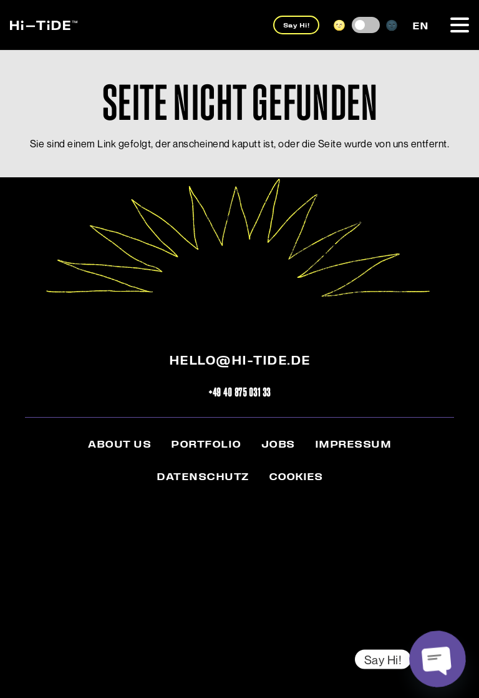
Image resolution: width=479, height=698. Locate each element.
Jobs (278, 443)
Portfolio (206, 443)
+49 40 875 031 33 (239, 391)
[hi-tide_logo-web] (43, 25)
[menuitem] (420, 25)
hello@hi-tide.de (240, 359)
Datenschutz (203, 475)
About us (119, 443)
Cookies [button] (295, 475)
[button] (459, 25)
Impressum (353, 443)
